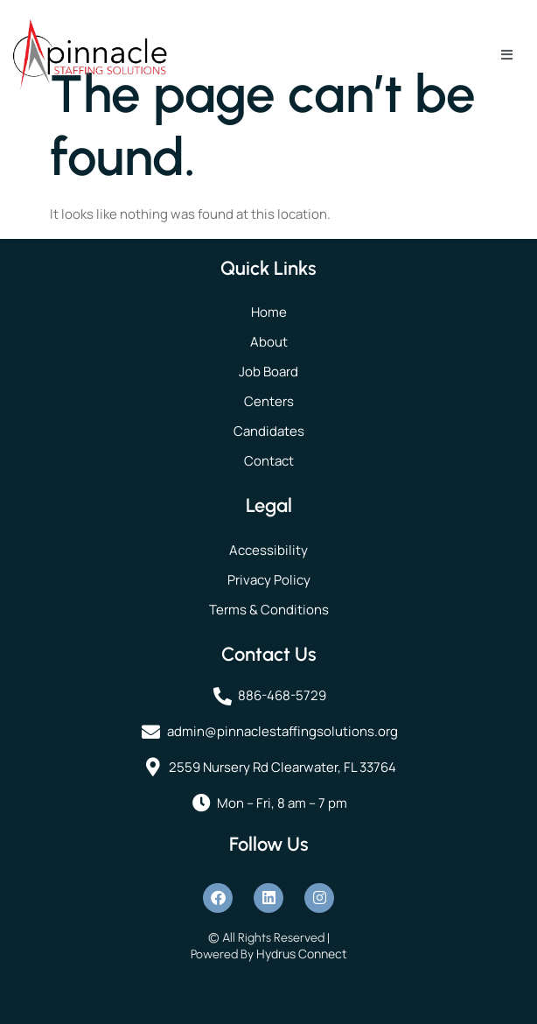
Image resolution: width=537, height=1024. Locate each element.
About (269, 342)
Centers (269, 401)
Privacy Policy (268, 580)
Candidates (269, 431)
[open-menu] (507, 54)
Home (269, 312)
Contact (269, 461)
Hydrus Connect (301, 953)
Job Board (268, 371)
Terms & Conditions (269, 609)
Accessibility (268, 550)
